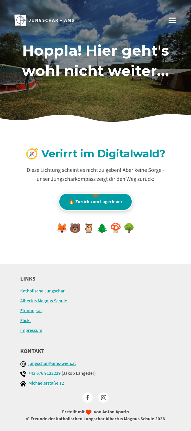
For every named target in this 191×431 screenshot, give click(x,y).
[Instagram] (103, 397)
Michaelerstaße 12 (46, 383)
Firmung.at (31, 311)
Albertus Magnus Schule (43, 301)
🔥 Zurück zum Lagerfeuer (95, 199)
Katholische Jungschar (42, 291)
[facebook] (87, 397)
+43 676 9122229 (44, 373)
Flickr (25, 320)
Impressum (31, 330)
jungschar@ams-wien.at (52, 363)
